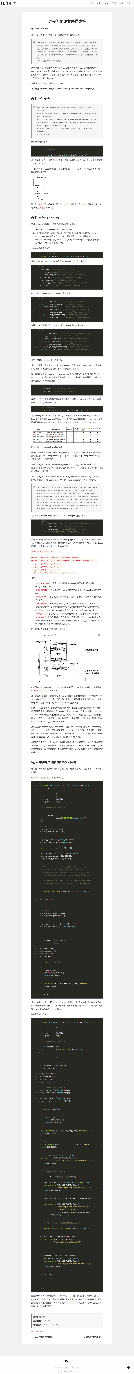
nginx (42, 1332)
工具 (114, 3)
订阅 (129, 3)
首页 (91, 3)
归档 (99, 3)
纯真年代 (8, 3)
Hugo (66, 1368)
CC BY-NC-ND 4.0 (50, 1325)
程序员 (35, 1332)
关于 (122, 3)
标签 (106, 3)
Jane (78, 1368)
